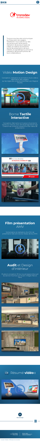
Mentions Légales (25, 433)
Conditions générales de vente (27, 434)
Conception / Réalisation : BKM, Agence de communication (10, 439)
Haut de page (20, 417)
